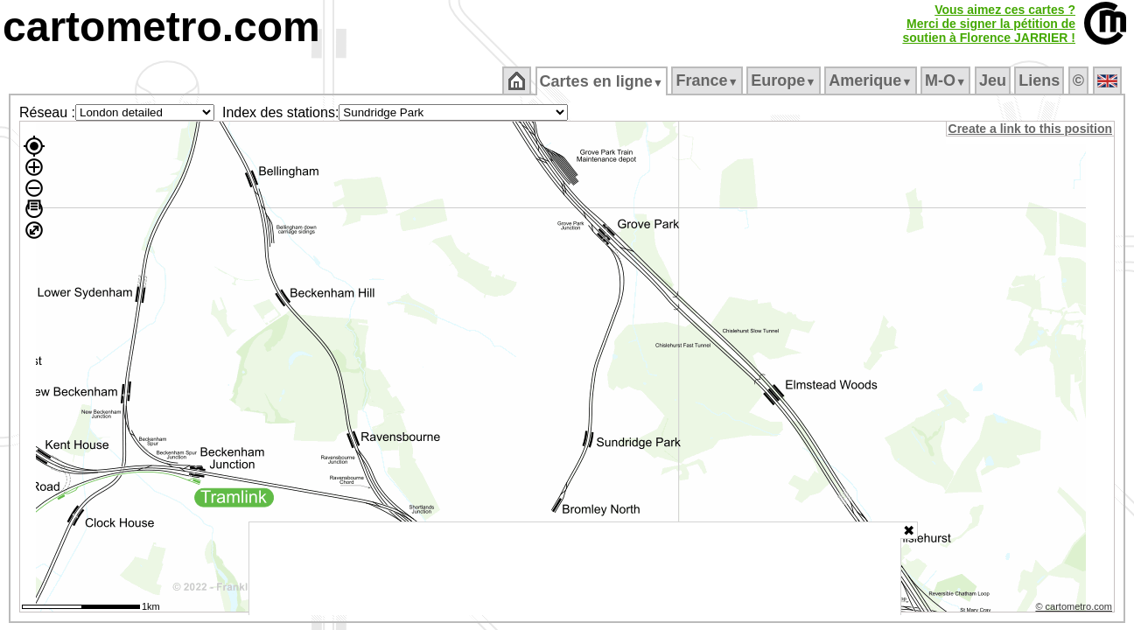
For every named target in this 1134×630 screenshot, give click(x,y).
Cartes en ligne (602, 81)
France (708, 80)
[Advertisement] (574, 568)
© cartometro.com (1075, 609)
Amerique (872, 80)
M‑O (947, 80)
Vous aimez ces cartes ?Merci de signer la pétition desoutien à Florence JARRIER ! (988, 24)
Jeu (993, 80)
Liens (1040, 80)
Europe (784, 80)
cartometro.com (161, 27)
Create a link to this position (1031, 129)
